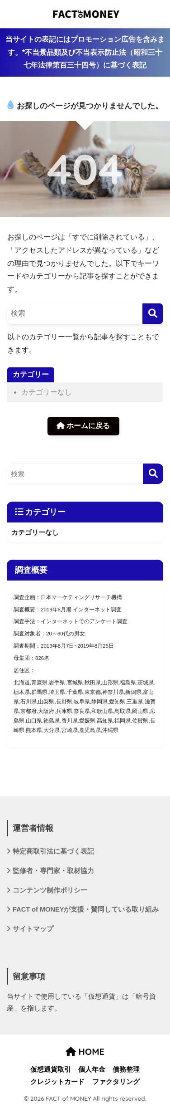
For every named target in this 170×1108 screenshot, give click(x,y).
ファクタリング (116, 1081)
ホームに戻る (83, 426)
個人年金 (91, 1069)
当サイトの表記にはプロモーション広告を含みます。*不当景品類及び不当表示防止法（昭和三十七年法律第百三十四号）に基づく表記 (85, 52)
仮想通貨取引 (50, 1069)
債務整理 (126, 1069)
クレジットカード (57, 1081)
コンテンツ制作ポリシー (50, 890)
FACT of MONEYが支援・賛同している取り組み (86, 909)
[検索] (152, 313)
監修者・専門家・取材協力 (53, 870)
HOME (85, 1051)
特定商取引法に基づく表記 (53, 851)
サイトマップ (33, 928)
